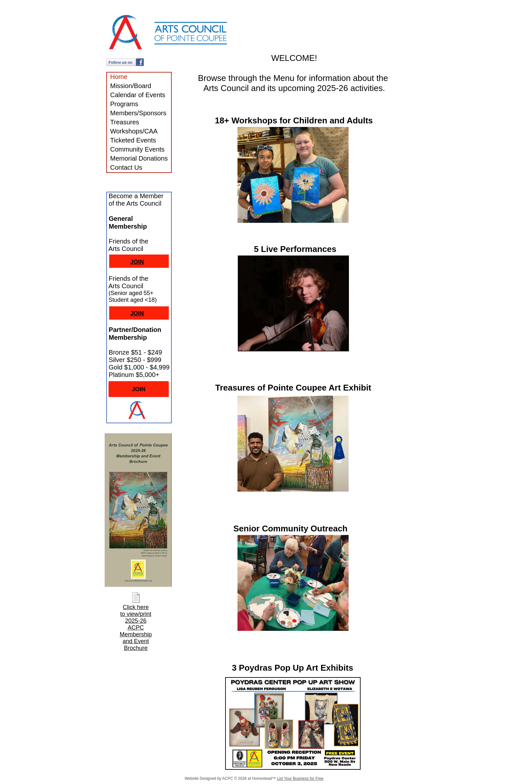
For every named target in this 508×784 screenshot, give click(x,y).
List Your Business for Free (300, 778)
